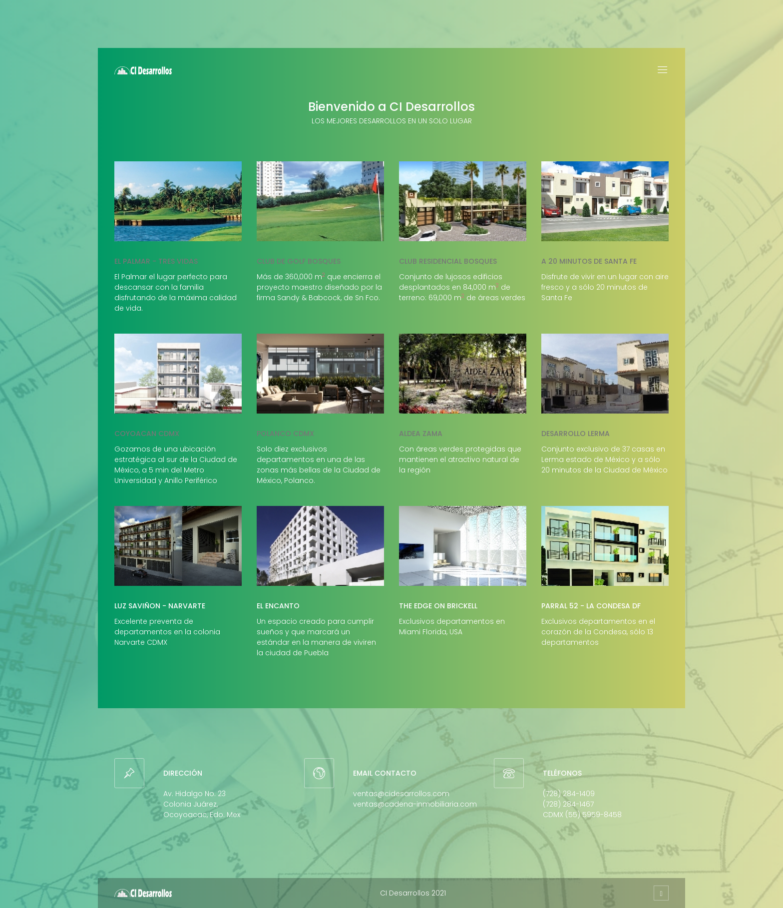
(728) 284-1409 (569, 794)
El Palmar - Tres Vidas (156, 261)
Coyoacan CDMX (146, 434)
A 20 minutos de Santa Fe (589, 261)
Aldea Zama (420, 434)
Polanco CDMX (285, 434)
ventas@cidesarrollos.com (401, 794)
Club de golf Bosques (299, 261)
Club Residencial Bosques (448, 261)
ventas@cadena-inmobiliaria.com (415, 804)
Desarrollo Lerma (575, 434)
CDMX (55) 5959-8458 (582, 815)
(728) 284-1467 (568, 804)
